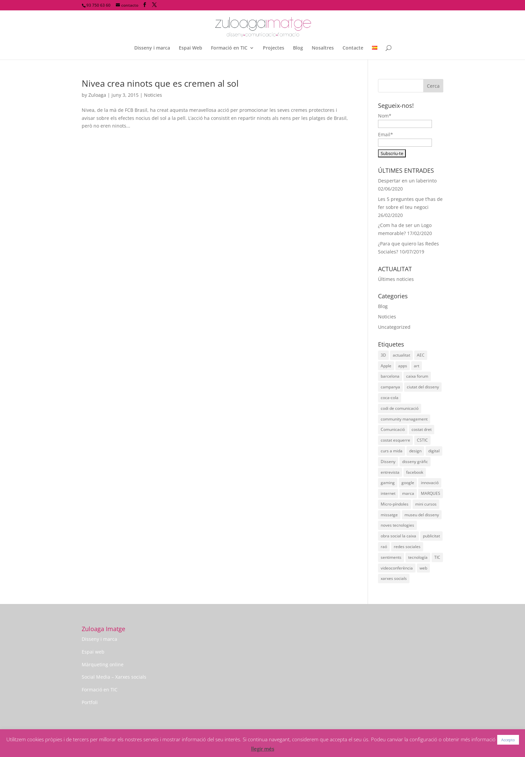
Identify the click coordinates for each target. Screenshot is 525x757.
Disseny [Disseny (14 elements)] (388, 461)
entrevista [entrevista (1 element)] (390, 472)
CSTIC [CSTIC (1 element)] (422, 440)
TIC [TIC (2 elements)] (437, 557)
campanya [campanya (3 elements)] (390, 387)
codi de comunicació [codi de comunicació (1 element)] (400, 408)
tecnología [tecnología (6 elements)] (418, 557)
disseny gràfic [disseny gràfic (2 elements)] (415, 461)
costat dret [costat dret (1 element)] (421, 429)
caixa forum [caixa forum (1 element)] (417, 376)
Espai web (93, 652)
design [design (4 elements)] (415, 451)
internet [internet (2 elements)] (388, 493)
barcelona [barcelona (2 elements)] (390, 376)
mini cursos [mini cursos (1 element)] (426, 504)
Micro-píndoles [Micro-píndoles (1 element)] (394, 504)
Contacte (353, 48)
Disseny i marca (152, 48)
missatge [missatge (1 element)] (389, 515)
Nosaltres (323, 48)
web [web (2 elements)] (423, 568)
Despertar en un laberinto (407, 180)
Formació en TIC (229, 48)
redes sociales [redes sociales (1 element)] (407, 546)
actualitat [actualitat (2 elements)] (401, 355)
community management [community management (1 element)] (404, 419)
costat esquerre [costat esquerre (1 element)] (395, 440)
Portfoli (90, 702)
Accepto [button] (508, 739)
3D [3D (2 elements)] (383, 355)
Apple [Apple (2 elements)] (386, 366)
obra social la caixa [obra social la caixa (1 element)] (398, 536)
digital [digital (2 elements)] (434, 451)
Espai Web (190, 48)
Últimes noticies (396, 279)
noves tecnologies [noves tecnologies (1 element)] (397, 525)
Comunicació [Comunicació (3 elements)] (393, 429)
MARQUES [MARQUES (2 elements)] (430, 493)
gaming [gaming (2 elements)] (388, 482)
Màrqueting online (103, 664)
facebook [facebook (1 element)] (414, 472)
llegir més (262, 748)
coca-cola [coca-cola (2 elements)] (389, 397)
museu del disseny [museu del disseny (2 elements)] (421, 515)
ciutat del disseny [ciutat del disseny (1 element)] (423, 387)
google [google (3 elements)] (407, 482)
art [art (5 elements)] (416, 366)
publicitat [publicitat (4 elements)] (431, 536)
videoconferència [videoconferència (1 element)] (397, 568)
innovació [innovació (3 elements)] (430, 482)
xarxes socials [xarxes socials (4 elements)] (394, 578)
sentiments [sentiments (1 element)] (391, 557)
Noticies (153, 95)
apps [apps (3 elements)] (402, 366)
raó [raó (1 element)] (384, 546)
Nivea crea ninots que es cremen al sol (160, 83)
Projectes (273, 48)
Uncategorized (394, 327)
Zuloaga (97, 95)
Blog (298, 48)
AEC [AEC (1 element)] (421, 355)
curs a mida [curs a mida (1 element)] (391, 451)
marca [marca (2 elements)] (408, 493)
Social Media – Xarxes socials (114, 677)
